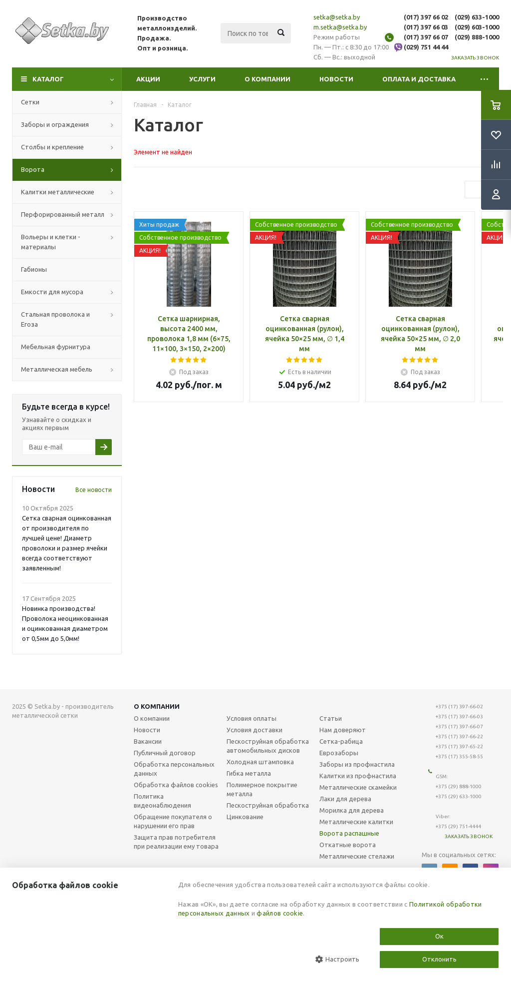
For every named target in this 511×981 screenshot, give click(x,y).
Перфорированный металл (62, 214)
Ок (439, 936)
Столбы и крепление (52, 146)
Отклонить (439, 959)
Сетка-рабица (341, 741)
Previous (473, 189)
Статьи (330, 718)
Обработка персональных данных (174, 769)
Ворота (32, 169)
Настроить (337, 959)
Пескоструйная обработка (268, 805)
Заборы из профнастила (357, 764)
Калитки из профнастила (357, 775)
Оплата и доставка (419, 78)
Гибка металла (249, 773)
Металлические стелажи (356, 856)
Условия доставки (254, 729)
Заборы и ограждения (55, 124)
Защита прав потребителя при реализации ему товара (176, 842)
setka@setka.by (336, 16)
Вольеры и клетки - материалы (50, 241)
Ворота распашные (349, 833)
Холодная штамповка (260, 761)
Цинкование (245, 816)
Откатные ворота (347, 844)
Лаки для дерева (345, 798)
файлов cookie (279, 913)
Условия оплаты (251, 718)
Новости (336, 78)
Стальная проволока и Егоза (55, 319)
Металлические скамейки (358, 787)
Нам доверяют (342, 729)
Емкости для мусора (52, 291)
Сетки (30, 101)
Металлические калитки (356, 821)
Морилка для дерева (351, 810)
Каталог (48, 78)
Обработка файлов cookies (176, 784)
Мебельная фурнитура (55, 346)
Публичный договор (165, 752)
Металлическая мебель (56, 369)
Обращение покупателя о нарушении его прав (173, 821)
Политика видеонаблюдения (162, 801)
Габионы (34, 269)
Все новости (93, 490)
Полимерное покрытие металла (262, 789)
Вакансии (148, 741)
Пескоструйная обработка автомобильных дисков (268, 746)
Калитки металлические (57, 191)
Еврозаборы (338, 752)
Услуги (202, 78)
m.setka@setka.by (340, 26)
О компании (267, 78)
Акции (148, 78)
